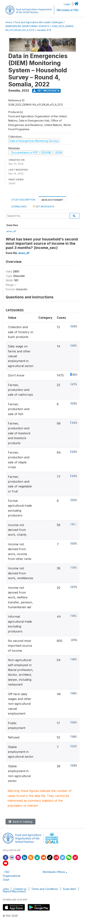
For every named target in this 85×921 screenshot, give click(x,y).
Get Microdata (46, 90)
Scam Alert (69, 888)
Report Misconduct (14, 891)
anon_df (11, 231)
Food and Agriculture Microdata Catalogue (39, 22)
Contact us (19, 888)
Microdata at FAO (68, 10)
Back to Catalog (20, 821)
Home (9, 22)
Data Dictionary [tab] (52, 199)
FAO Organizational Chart (11, 875)
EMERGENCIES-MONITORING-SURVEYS (27, 26)
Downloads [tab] (19, 206)
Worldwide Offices (54, 871)
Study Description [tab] (23, 199)
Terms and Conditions (44, 888)
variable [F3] (44, 30)
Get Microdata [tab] (43, 206)
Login (67, 4)
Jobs (6, 888)
